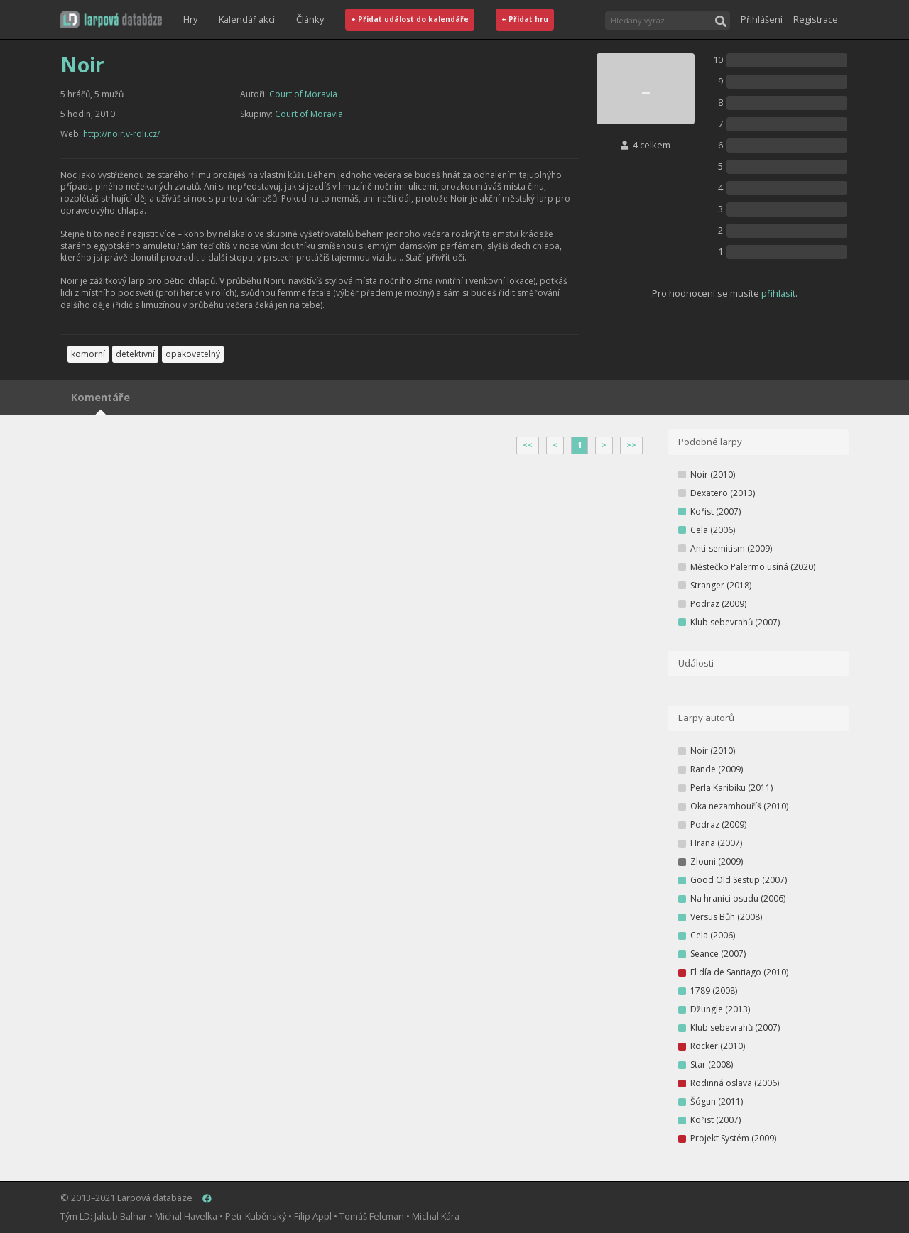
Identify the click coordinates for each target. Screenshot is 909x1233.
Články (310, 19)
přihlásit (778, 293)
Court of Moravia (303, 94)
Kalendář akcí (247, 19)
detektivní (135, 354)
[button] (111, 19)
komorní (88, 354)
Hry (190, 19)
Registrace (815, 19)
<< (528, 445)
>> (631, 445)
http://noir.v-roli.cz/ (121, 134)
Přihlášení (762, 19)
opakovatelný (192, 354)
